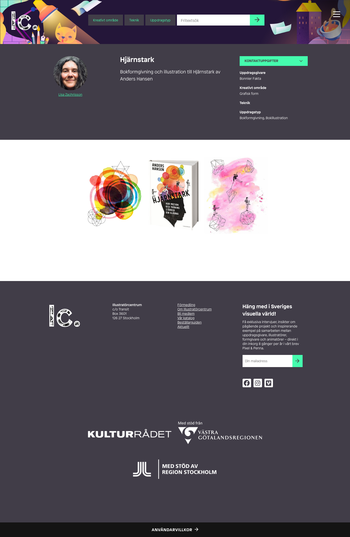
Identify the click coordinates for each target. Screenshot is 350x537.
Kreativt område (105, 20)
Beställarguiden (189, 322)
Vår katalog (185, 318)
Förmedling (186, 305)
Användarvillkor (172, 529)
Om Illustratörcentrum (194, 309)
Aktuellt (183, 327)
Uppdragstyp (160, 20)
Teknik (134, 20)
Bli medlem (185, 313)
